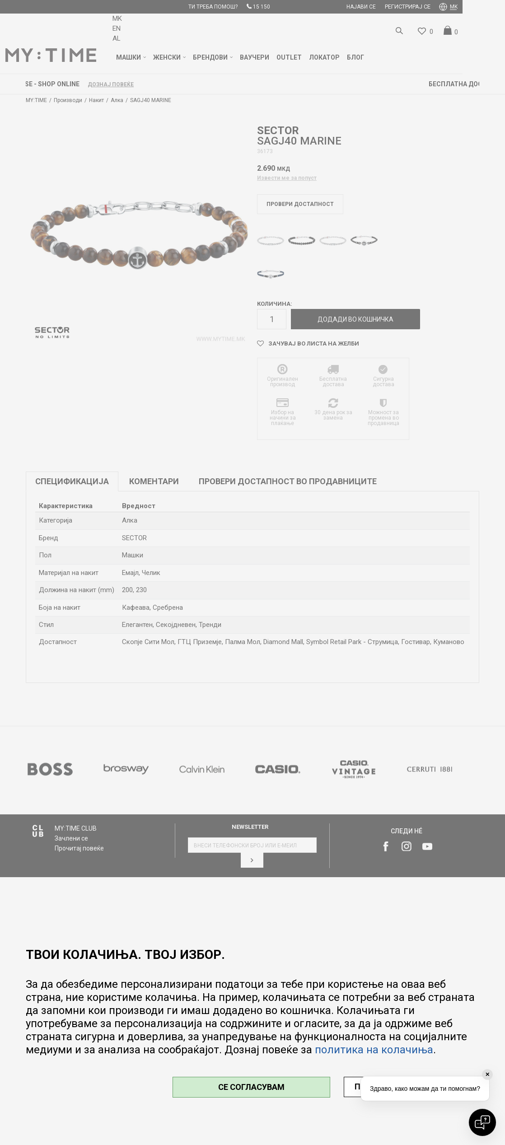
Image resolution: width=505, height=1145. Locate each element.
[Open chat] (482, 1122)
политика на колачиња (374, 1049)
